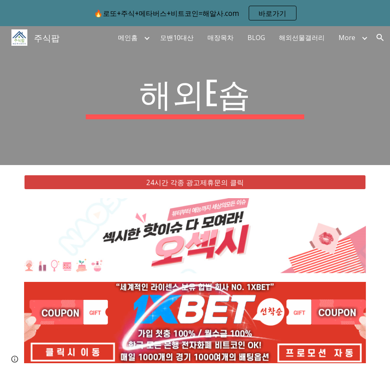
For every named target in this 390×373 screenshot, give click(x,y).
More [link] (347, 37)
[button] (380, 37)
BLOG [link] (256, 37)
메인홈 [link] (128, 37)
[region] (195, 13)
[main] (195, 96)
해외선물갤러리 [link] (302, 37)
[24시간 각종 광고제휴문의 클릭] (195, 182)
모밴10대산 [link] (177, 37)
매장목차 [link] (220, 37)
